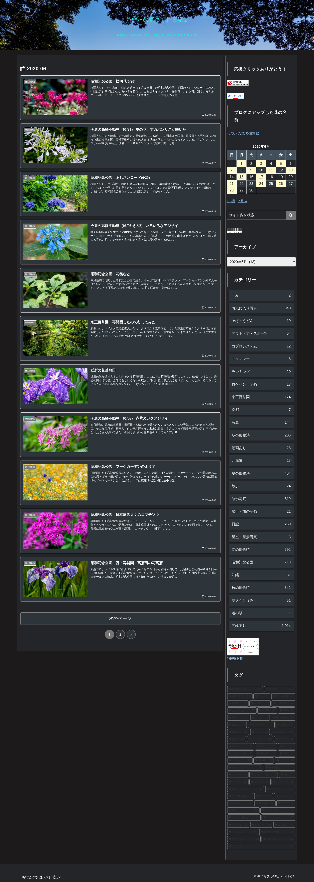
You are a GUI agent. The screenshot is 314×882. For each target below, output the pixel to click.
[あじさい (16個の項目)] (238, 782)
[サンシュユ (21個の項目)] (240, 746)
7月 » (242, 201)
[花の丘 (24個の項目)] (236, 739)
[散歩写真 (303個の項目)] (279, 689)
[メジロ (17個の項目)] (285, 760)
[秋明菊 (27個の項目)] (238, 732)
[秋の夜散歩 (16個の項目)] (279, 768)
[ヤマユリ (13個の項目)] (243, 832)
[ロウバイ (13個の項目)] (238, 825)
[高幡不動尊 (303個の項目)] (240, 696)
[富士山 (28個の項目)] (237, 725)
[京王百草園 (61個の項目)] (283, 696)
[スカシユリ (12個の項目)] (278, 839)
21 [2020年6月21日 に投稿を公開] (232, 184)
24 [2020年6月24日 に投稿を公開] (261, 184)
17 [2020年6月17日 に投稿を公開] (261, 177)
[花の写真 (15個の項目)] (260, 782)
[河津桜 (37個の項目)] (260, 703)
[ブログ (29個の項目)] (260, 718)
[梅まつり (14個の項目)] (243, 810)
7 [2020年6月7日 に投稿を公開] (232, 170)
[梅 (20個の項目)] (286, 746)
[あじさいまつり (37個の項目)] (242, 710)
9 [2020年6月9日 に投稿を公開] (251, 170)
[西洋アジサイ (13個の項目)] (277, 832)
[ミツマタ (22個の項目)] (284, 739)
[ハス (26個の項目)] (260, 732)
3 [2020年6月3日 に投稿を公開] (261, 164)
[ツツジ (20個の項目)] (266, 746)
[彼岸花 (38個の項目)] (238, 703)
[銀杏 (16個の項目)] (287, 775)
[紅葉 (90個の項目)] (261, 696)
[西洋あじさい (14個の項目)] (240, 803)
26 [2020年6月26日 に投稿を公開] (281, 184)
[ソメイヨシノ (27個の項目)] (261, 725)
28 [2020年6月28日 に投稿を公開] (232, 190)
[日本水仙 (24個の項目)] (283, 732)
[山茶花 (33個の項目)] (267, 710)
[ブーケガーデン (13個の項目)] (278, 817)
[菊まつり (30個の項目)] (238, 718)
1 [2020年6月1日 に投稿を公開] (242, 164)
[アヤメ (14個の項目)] (285, 803)
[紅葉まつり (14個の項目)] (277, 810)
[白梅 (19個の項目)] (286, 753)
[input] (261, 215)
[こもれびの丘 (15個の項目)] (240, 796)
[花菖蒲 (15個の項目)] (263, 796)
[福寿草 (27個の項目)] (285, 725)
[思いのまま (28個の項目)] (283, 718)
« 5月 (231, 201)
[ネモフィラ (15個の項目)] (283, 782)
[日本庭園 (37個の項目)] (283, 703)
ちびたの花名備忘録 (243, 134)
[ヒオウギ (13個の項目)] (261, 825)
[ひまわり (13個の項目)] (284, 825)
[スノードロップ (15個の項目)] (246, 789)
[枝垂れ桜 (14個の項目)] (265, 803)
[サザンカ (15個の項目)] (280, 789)
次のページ (120, 618)
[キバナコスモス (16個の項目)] (263, 775)
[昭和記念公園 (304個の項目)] (245, 689)
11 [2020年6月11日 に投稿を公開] (271, 170)
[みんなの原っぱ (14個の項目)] (244, 817)
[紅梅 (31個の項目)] (286, 710)
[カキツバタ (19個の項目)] (240, 760)
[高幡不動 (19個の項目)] (266, 753)
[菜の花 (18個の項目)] (263, 760)
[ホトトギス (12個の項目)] (244, 839)
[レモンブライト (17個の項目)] (245, 768)
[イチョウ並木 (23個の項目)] (260, 739)
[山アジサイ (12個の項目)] (261, 846)
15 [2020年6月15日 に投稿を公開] (242, 177)
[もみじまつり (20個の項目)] (240, 753)
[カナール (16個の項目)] (238, 775)
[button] (291, 215)
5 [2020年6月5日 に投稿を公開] (281, 164)
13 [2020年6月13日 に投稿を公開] (291, 170)
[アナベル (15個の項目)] (284, 796)
